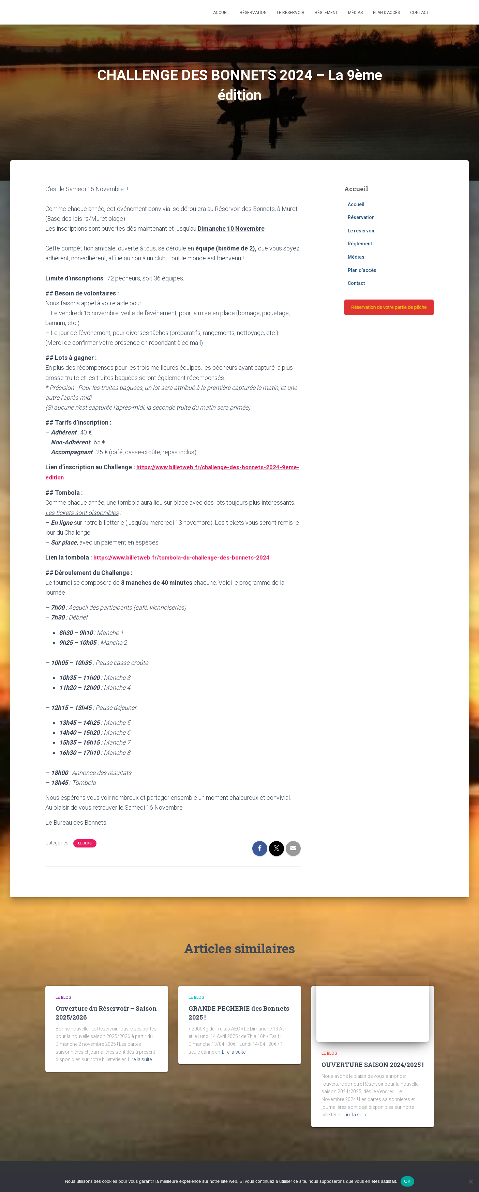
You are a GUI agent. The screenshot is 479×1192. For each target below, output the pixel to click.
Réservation (253, 12)
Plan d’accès (386, 12)
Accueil (221, 12)
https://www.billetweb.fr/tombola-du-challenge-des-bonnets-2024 (186, 556)
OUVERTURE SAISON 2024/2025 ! (372, 1063)
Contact (419, 12)
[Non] (470, 1181)
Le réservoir (290, 12)
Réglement (326, 12)
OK (407, 1181)
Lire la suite (140, 1058)
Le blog (85, 842)
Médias (355, 12)
